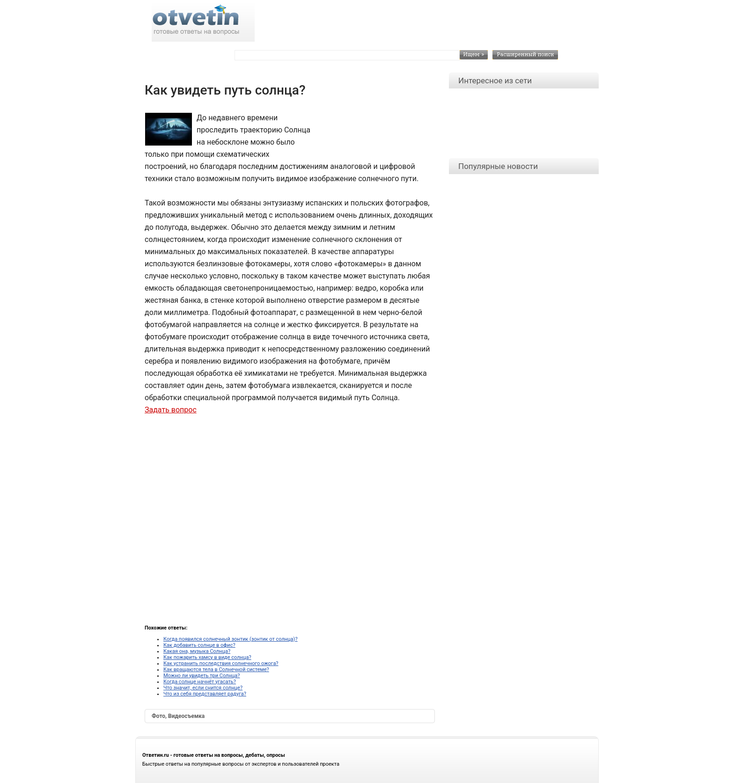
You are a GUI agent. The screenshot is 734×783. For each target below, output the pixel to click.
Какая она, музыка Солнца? (196, 651)
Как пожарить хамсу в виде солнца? (207, 657)
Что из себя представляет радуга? (204, 694)
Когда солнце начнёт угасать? (199, 682)
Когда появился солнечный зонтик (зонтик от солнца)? (230, 639)
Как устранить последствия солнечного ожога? (221, 663)
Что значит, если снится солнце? (202, 688)
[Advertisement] (372, 133)
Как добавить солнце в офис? (199, 645)
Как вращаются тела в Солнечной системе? (216, 669)
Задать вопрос (171, 409)
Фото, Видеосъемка (178, 716)
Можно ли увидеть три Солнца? (201, 676)
